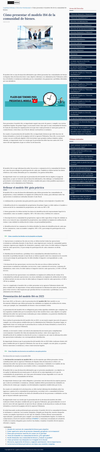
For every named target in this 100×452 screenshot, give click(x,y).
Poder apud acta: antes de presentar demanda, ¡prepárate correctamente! (33, 431)
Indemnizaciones (76, 57)
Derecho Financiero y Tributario (81, 32)
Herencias (74, 54)
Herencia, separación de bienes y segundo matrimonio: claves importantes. (34, 442)
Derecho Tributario (77, 50)
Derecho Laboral (76, 43)
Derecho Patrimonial (23, 8)
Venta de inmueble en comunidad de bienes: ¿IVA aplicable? (28, 435)
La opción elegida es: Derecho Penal (83, 118)
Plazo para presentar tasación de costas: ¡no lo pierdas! (26, 433)
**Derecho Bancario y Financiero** (82, 14)
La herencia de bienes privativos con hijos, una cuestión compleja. (31, 444)
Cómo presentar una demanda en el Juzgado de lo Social (27, 440)
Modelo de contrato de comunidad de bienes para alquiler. (28, 429)
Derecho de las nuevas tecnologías (82, 29)
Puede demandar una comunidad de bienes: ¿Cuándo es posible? (29, 438)
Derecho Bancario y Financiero (81, 25)
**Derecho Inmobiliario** (79, 18)
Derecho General (76, 36)
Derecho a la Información (79, 21)
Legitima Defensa (9, 8)
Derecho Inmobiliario (78, 39)
